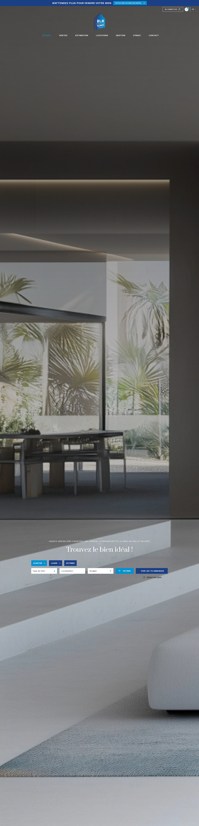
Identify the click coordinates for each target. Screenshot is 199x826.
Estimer (70, 563)
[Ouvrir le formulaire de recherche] (124, 571)
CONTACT (154, 35)
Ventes (63, 35)
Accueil (46, 35)
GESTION (120, 35)
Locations (102, 35)
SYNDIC (137, 35)
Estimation (81, 35)
